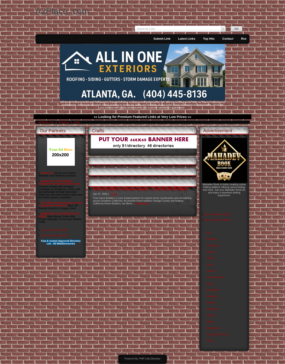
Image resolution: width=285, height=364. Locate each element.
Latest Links (186, 38)
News (210, 283)
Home (210, 264)
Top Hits (209, 38)
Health (210, 258)
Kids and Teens (215, 277)
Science (211, 302)
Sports (210, 321)
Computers (213, 245)
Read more (141, 203)
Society (211, 315)
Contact (227, 38)
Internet (211, 270)
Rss (243, 38)
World (210, 340)
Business (212, 239)
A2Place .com (62, 11)
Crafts (76, 122)
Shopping (64, 122)
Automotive (213, 328)
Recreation (213, 289)
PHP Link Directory (149, 358)
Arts (209, 232)
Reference (212, 296)
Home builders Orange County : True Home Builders (141, 188)
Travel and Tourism (217, 334)
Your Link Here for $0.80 (53, 230)
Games (211, 251)
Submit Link (161, 38)
